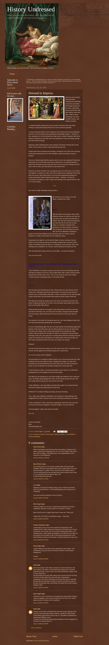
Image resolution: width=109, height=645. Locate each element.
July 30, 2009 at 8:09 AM (40, 559)
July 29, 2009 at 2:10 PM (40, 479)
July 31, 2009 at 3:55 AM (40, 587)
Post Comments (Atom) (42, 640)
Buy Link (31, 413)
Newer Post (31, 636)
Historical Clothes (59, 434)
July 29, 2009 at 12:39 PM (41, 458)
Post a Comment (36, 628)
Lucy (35, 485)
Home (12, 74)
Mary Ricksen (37, 464)
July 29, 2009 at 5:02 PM (40, 498)
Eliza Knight (49, 434)
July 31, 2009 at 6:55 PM (40, 624)
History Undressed (31, 9)
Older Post (78, 636)
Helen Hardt (37, 447)
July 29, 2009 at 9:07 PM (40, 540)
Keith (35, 565)
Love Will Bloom (70, 434)
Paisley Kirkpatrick (39, 525)
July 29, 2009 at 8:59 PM (40, 519)
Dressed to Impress (39, 434)
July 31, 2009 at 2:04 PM (40, 603)
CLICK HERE (11, 88)
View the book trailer (35, 255)
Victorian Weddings (34, 436)
